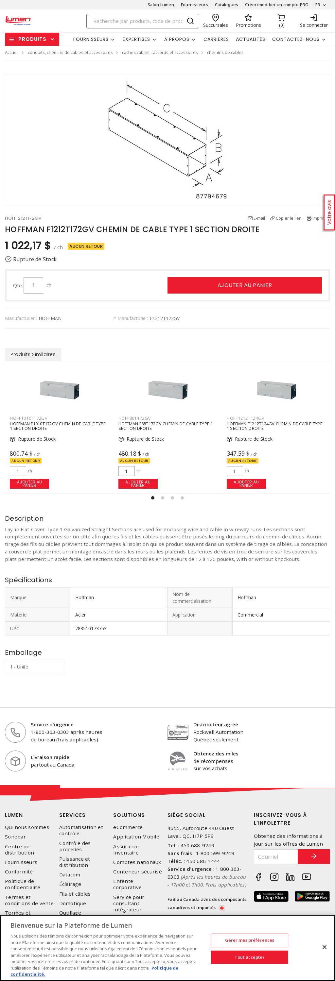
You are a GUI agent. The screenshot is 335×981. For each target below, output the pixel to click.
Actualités (250, 39)
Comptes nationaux (137, 862)
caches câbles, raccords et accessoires (160, 52)
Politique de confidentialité (22, 884)
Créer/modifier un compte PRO (277, 5)
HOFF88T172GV (134, 418)
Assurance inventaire (126, 849)
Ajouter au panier (245, 285)
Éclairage (70, 884)
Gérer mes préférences (249, 940)
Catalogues (226, 5)
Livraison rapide (50, 757)
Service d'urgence (52, 724)
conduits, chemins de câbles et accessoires (70, 52)
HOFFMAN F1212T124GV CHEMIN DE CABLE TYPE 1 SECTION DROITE (275, 426)
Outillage (70, 913)
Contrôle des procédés (75, 846)
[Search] (143, 21)
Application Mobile (136, 837)
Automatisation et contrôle (81, 830)
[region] (167, 948)
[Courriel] (276, 857)
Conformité (19, 872)
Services (72, 815)
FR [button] (317, 5)
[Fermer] (324, 947)
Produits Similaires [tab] (33, 354)
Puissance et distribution (74, 862)
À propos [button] (176, 39)
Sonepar (15, 837)
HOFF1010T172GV (28, 418)
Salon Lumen (161, 5)
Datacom (69, 875)
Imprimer (321, 218)
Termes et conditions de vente (29, 900)
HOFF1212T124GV (245, 418)
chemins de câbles (225, 52)
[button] (152, 497)
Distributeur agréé (215, 724)
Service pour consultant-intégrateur (128, 903)
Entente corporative (127, 884)
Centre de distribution (19, 849)
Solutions (129, 815)
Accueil (12, 52)
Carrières (216, 39)
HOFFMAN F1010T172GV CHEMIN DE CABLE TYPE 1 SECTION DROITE (58, 426)
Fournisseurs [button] (91, 39)
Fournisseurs (194, 5)
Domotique (72, 903)
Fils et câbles (75, 894)
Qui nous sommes (27, 827)
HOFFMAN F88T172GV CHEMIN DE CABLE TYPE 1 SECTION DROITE (165, 426)
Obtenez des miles (215, 753)
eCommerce (128, 827)
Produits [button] (32, 39)
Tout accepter (250, 957)
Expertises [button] (136, 39)
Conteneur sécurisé (137, 872)
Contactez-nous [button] (296, 39)
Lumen (14, 815)
